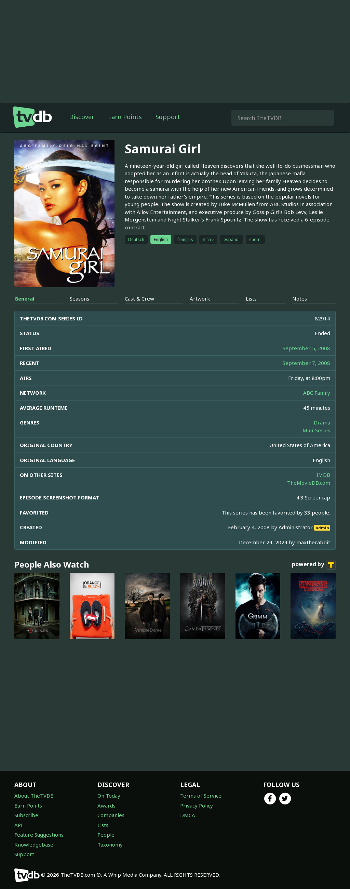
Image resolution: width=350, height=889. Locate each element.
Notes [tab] (299, 298)
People (106, 834)
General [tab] (24, 298)
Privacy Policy (196, 805)
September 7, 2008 (306, 362)
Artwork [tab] (200, 298)
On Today (108, 795)
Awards (106, 805)
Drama (322, 422)
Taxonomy (110, 844)
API (18, 825)
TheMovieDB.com (308, 482)
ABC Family (316, 392)
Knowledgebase (33, 844)
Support (168, 117)
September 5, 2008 (306, 348)
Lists (102, 825)
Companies (110, 815)
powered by (314, 565)
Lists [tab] (251, 298)
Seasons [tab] (79, 298)
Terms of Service (200, 795)
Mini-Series (316, 430)
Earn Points (125, 117)
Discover (81, 117)
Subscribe (26, 815)
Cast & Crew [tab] (139, 298)
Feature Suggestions (39, 834)
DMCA (187, 815)
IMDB (323, 474)
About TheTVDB (34, 795)
